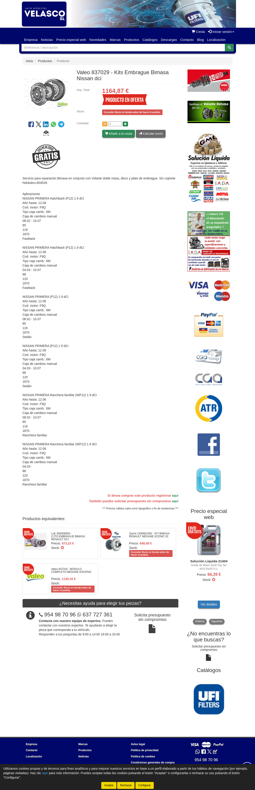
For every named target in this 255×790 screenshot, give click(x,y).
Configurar (144, 785)
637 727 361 (94, 614)
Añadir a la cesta (118, 133)
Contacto (187, 40)
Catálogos (150, 40)
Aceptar (108, 785)
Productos (131, 40)
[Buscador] (123, 47)
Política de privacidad (144, 750)
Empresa (31, 40)
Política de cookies (143, 756)
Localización (216, 40)
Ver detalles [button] (209, 604)
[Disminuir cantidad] (104, 124)
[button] (46, 133)
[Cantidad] (115, 123)
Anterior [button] (199, 621)
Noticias (47, 40)
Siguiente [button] (216, 621)
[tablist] (209, 573)
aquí (175, 495)
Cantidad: (83, 123)
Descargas (169, 40)
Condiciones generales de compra (153, 762)
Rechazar (125, 785)
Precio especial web (71, 40)
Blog (200, 40)
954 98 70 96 (60, 614)
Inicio (29, 61)
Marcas (115, 40)
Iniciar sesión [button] (221, 32)
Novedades (97, 40)
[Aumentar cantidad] (125, 124)
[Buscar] (229, 47)
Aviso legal (138, 744)
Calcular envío (151, 133)
